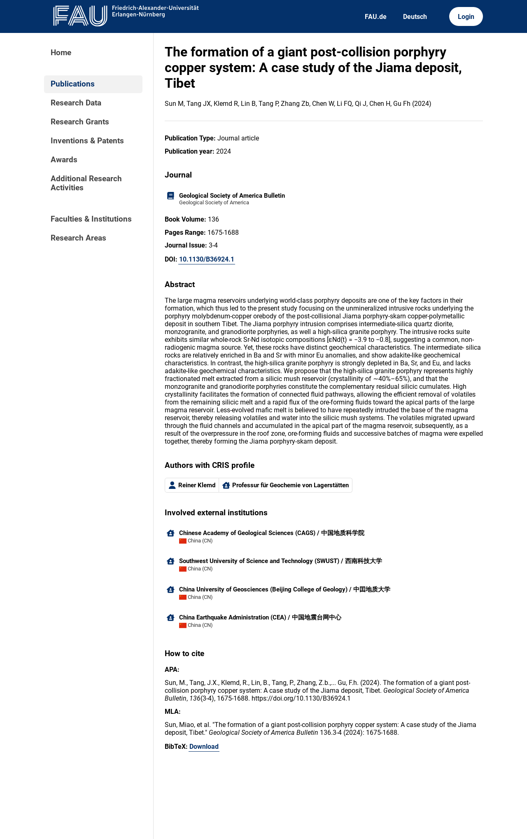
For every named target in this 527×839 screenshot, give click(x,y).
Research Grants (80, 121)
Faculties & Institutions (91, 219)
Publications (73, 84)
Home (61, 52)
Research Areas (78, 238)
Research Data (76, 103)
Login (466, 17)
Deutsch (415, 17)
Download (204, 746)
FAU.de (376, 17)
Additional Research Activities (86, 183)
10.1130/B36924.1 (206, 259)
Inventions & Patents (87, 140)
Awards (64, 159)
